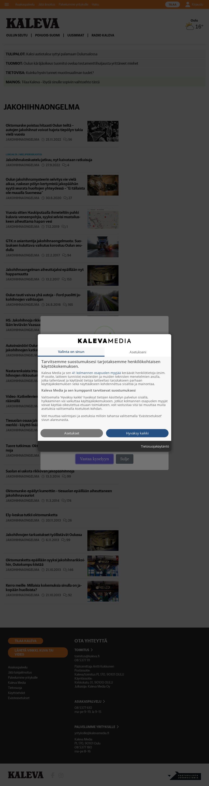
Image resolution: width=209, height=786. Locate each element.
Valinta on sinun (71, 351)
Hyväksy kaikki (137, 433)
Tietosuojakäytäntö (155, 446)
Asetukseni (138, 352)
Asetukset (71, 433)
